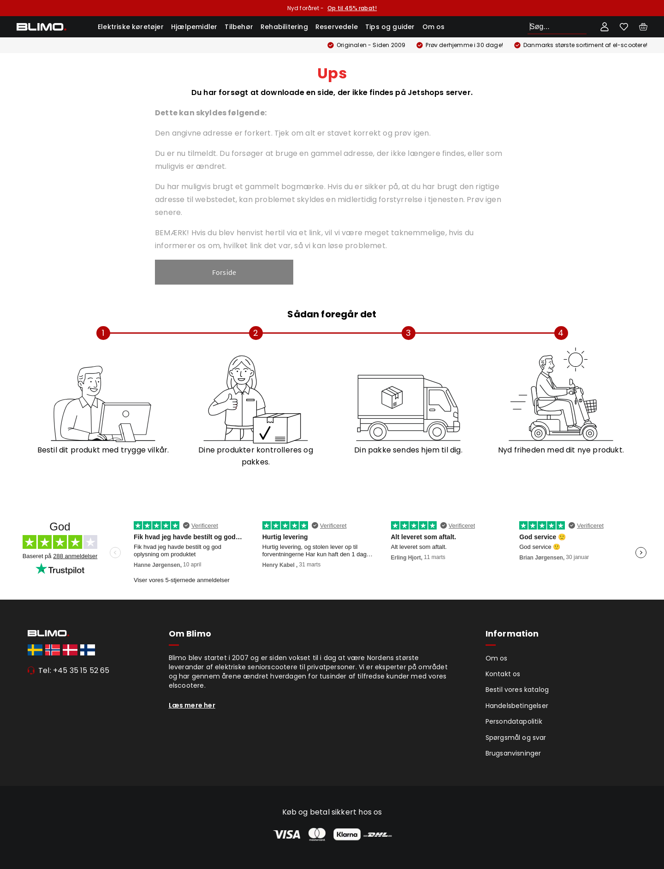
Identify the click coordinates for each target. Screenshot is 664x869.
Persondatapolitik (514, 721)
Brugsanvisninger (513, 753)
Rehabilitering (284, 26)
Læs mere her (192, 705)
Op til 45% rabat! (352, 8)
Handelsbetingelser (517, 705)
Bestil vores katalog (517, 689)
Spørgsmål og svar (516, 737)
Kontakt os (503, 674)
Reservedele (336, 26)
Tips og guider (390, 26)
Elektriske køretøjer (131, 26)
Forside (224, 272)
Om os (433, 26)
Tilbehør (239, 26)
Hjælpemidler (194, 26)
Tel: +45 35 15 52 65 (74, 670)
